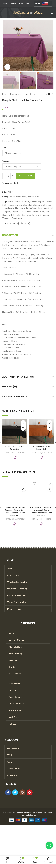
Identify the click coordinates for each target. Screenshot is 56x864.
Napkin (7, 211)
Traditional (17, 218)
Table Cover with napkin (37, 215)
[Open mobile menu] (4, 13)
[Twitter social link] (14, 223)
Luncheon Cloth (45, 208)
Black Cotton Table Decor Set (14, 448)
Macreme (47, 519)
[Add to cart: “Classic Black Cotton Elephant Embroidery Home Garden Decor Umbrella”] (23, 489)
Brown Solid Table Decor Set (41, 448)
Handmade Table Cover (26, 208)
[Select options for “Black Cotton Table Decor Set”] (23, 428)
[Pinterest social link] (18, 223)
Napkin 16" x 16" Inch (21, 211)
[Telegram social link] (29, 223)
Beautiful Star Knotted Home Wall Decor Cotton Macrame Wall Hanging (41, 511)
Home (5, 94)
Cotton (25, 201)
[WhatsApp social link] (25, 223)
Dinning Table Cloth (24, 205)
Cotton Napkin (37, 201)
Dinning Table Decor (43, 205)
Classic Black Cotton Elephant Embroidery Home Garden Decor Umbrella (15, 511)
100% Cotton (14, 201)
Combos (6, 161)
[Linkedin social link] (22, 223)
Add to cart (25, 175)
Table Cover (30, 94)
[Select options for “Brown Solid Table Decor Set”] (49, 428)
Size (4, 147)
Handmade (9, 208)
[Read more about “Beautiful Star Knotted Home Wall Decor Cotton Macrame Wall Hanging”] (49, 489)
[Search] (52, 13)
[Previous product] (46, 93)
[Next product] (52, 93)
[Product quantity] (8, 176)
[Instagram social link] (22, 792)
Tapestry (6, 218)
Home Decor (16, 94)
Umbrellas (20, 519)
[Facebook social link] (10, 223)
